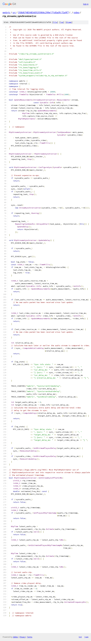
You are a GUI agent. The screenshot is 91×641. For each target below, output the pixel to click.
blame (69, 22)
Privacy (22, 637)
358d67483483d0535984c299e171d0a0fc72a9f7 (43, 12)
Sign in (85, 4)
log (61, 22)
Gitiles (15, 637)
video (76, 12)
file (55, 22)
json (86, 637)
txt (80, 637)
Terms (29, 637)
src (14, 12)
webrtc (6, 12)
